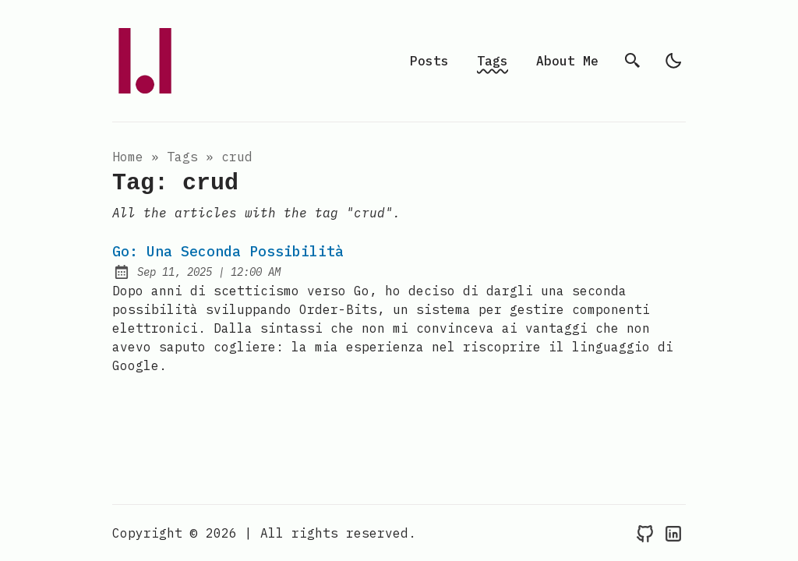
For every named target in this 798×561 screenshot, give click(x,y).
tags (182, 156)
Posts (429, 61)
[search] (632, 60)
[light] (673, 60)
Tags (492, 61)
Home (127, 156)
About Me (567, 61)
